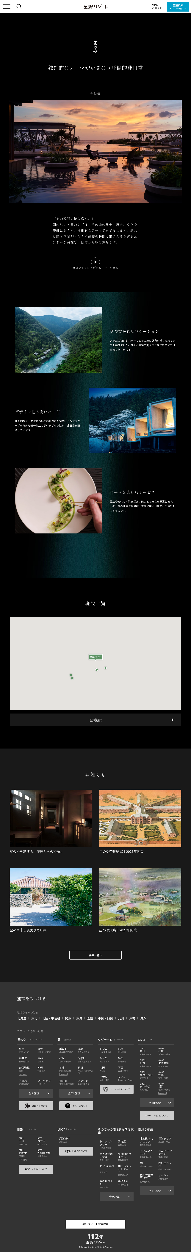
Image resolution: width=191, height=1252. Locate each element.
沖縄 (132, 1018)
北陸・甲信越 (51, 1018)
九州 (121, 1018)
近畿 (90, 1018)
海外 (143, 1018)
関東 (68, 1018)
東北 (34, 1018)
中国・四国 (105, 1018)
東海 (79, 1018)
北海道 (21, 1018)
